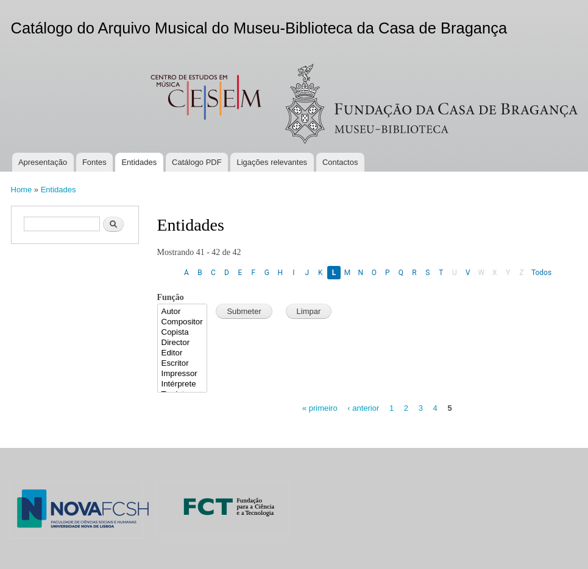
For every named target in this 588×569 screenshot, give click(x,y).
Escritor (182, 363)
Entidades (139, 162)
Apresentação (42, 162)
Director (182, 343)
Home (21, 189)
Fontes (94, 162)
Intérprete (182, 384)
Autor (182, 312)
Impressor (182, 374)
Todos (541, 272)
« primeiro (320, 408)
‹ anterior (363, 408)
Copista (182, 332)
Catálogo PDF (197, 162)
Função (170, 297)
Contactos (340, 162)
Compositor (182, 322)
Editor (182, 353)
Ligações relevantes (271, 162)
